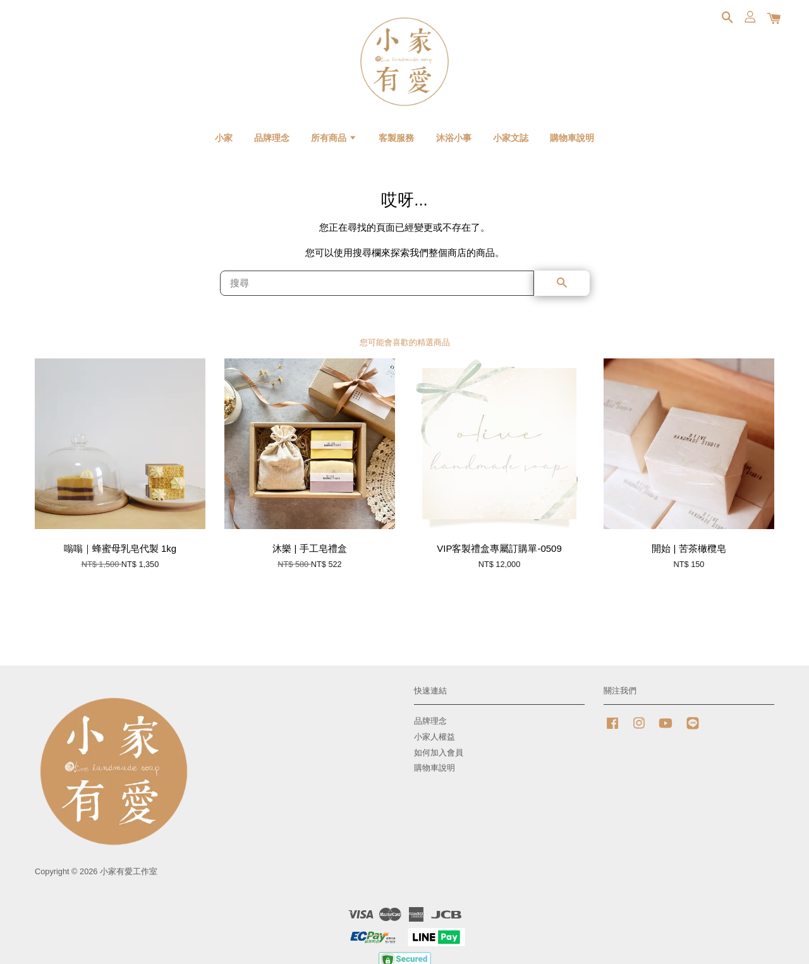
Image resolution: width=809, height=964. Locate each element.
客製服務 (396, 138)
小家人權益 (434, 736)
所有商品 (334, 138)
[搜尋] (377, 283)
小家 (224, 138)
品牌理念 (271, 138)
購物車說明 (572, 138)
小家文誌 (510, 138)
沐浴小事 (453, 138)
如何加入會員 (438, 752)
